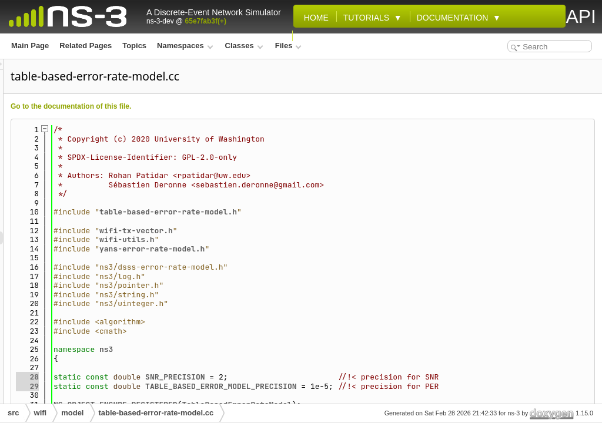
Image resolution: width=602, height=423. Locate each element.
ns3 (253, 349)
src (13, 412)
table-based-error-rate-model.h (315, 212)
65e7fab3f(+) (205, 21)
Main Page (30, 45)
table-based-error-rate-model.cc (156, 412)
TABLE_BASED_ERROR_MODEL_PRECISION (367, 386)
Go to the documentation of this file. (218, 106)
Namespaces (185, 45)
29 (174, 386)
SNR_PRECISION (322, 377)
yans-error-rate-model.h (299, 249)
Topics (134, 45)
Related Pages (85, 45)
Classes (244, 45)
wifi (40, 412)
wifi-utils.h (274, 239)
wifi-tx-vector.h (283, 231)
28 (174, 377)
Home (314, 17)
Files (288, 45)
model (72, 412)
